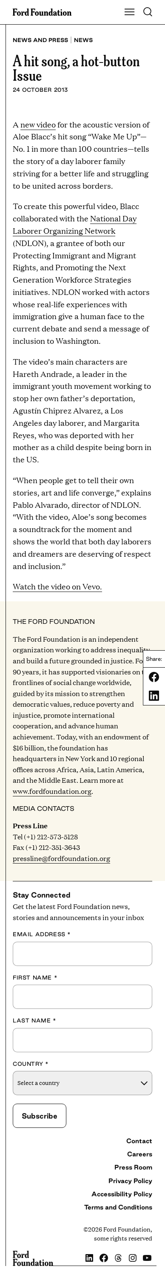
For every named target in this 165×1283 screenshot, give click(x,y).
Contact (139, 1140)
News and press (40, 40)
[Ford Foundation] (33, 1258)
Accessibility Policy (121, 1194)
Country (30, 1064)
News (83, 40)
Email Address (42, 934)
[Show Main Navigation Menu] (130, 12)
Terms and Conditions (118, 1207)
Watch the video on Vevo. (57, 586)
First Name (35, 977)
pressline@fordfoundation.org (61, 858)
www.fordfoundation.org (52, 791)
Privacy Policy (130, 1180)
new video (38, 124)
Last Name (35, 1020)
